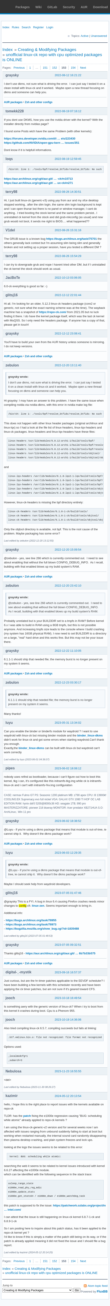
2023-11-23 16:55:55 (68, 1071)
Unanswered (99, 36)
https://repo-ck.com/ (52, 312)
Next (83, 67)
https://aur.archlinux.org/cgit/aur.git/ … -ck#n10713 (38, 178)
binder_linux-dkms (90, 735)
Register (38, 27)
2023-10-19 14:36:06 (68, 1019)
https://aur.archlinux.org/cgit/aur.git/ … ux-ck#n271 (38, 183)
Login (49, 27)
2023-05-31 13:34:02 (68, 722)
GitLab (52, 7)
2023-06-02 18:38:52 (68, 821)
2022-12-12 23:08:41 (68, 333)
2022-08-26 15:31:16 (68, 230)
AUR (84, 7)
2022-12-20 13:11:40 (68, 365)
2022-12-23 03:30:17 (68, 682)
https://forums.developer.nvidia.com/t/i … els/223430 (39, 138)
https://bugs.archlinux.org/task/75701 (71, 238)
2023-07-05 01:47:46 (68, 893)
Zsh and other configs (38, 102)
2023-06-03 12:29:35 (68, 852)
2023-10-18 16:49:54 (68, 998)
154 (73, 67)
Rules (15, 27)
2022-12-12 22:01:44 (68, 295)
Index (5, 27)
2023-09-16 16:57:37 (68, 972)
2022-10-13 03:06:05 (68, 277)
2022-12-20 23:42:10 (68, 585)
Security (69, 7)
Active (84, 36)
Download (100, 7)
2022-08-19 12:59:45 (68, 158)
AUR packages (13, 102)
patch (27, 1115)
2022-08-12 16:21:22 (68, 75)
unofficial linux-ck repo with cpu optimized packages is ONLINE (51, 1273)
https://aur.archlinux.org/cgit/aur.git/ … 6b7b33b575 (60, 953)
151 (45, 67)
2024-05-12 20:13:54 (68, 1096)
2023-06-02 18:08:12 (68, 768)
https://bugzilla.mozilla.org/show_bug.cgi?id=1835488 (42, 928)
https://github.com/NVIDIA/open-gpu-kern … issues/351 (41, 142)
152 (54, 67)
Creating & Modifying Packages (47, 49)
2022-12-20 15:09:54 (68, 549)
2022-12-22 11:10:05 (68, 650)
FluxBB (102, 1291)
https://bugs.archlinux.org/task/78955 (31, 920)
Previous (19, 67)
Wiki (38, 7)
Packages (22, 7)
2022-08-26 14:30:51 (68, 191)
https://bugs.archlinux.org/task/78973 (31, 924)
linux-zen (38, 905)
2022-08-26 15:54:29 (68, 256)
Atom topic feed (98, 1285)
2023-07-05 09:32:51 (68, 944)
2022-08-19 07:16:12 (68, 111)
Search (26, 27)
